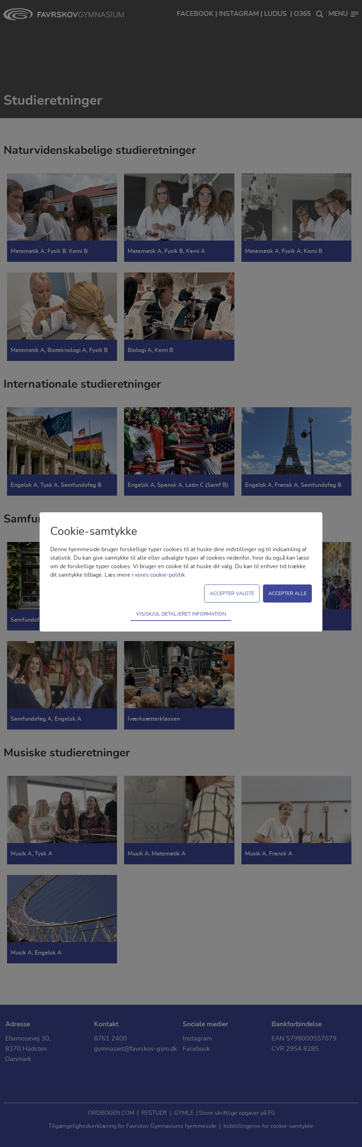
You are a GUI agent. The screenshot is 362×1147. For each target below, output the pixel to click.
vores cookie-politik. (160, 575)
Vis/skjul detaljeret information (181, 614)
